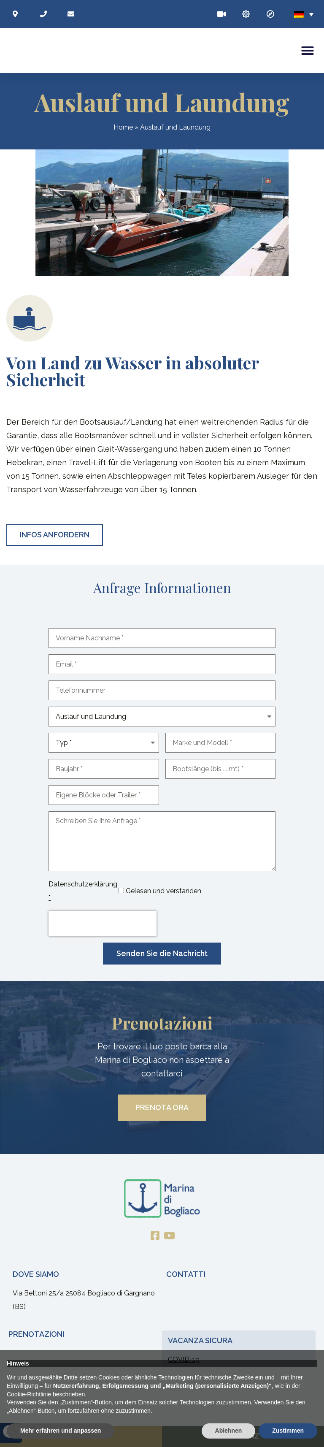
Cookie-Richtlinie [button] (29, 1394)
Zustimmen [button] (288, 1430)
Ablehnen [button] (228, 1430)
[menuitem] (304, 14)
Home (123, 128)
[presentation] (103, 924)
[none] (304, 14)
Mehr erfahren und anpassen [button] (60, 1430)
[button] (307, 51)
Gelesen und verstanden (163, 891)
